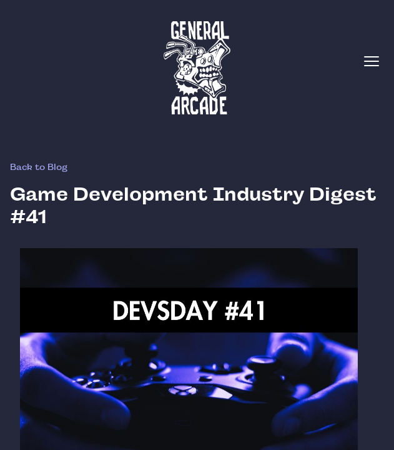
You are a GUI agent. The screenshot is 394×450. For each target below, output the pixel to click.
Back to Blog (38, 167)
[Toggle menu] (371, 61)
